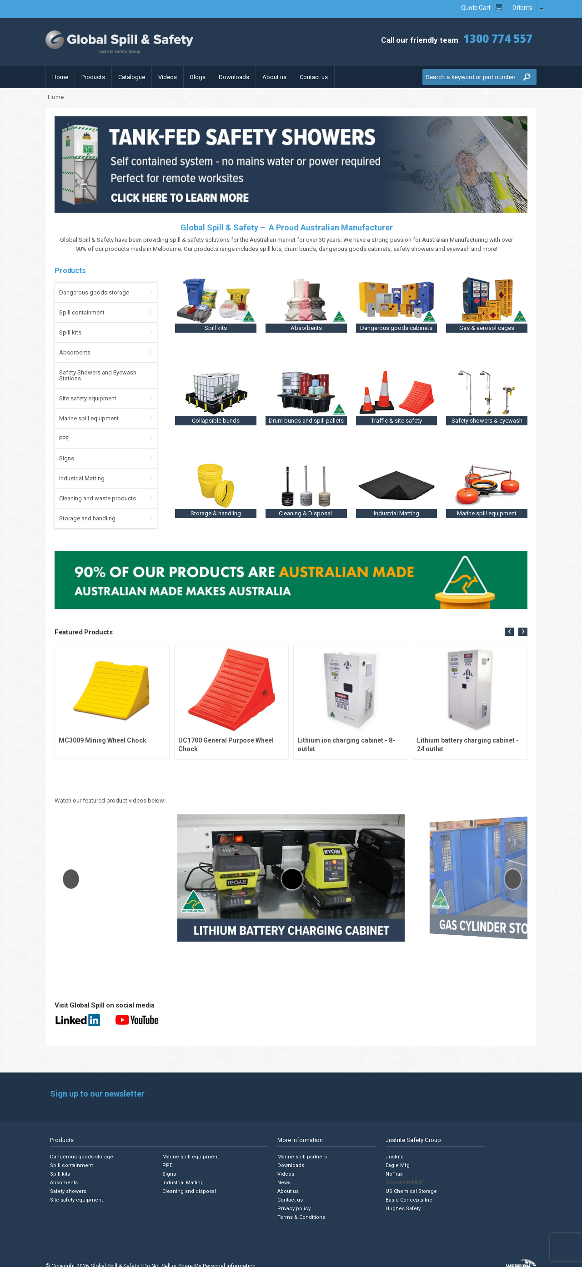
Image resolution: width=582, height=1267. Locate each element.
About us (274, 77)
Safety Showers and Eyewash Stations (97, 375)
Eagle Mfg (398, 1165)
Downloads (234, 77)
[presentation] (509, 631)
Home (60, 77)
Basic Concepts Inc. (410, 1200)
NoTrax (394, 1174)
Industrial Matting (82, 478)
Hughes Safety (403, 1209)
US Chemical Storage (411, 1191)
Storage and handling (87, 518)
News (284, 1183)
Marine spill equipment (89, 418)
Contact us (314, 77)
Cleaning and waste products (97, 498)
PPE (64, 438)
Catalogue (131, 77)
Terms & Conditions (301, 1217)
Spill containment (82, 312)
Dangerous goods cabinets (396, 327)
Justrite (395, 1157)
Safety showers (68, 1191)
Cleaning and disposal (189, 1191)
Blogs (198, 77)
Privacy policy (294, 1209)
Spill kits (70, 332)
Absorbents (74, 352)
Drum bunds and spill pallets (306, 420)
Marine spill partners (302, 1157)
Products (93, 77)
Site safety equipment (87, 398)
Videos (167, 77)
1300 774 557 (497, 38)
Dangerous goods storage (94, 292)
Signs (66, 458)
